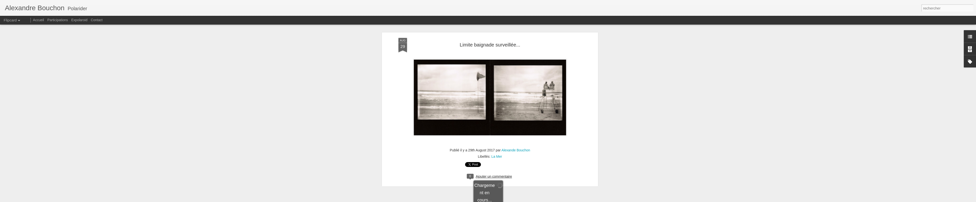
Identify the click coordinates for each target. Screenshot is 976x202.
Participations (57, 20)
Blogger (517, 199)
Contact (96, 20)
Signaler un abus (534, 199)
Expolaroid (79, 20)
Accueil (38, 20)
